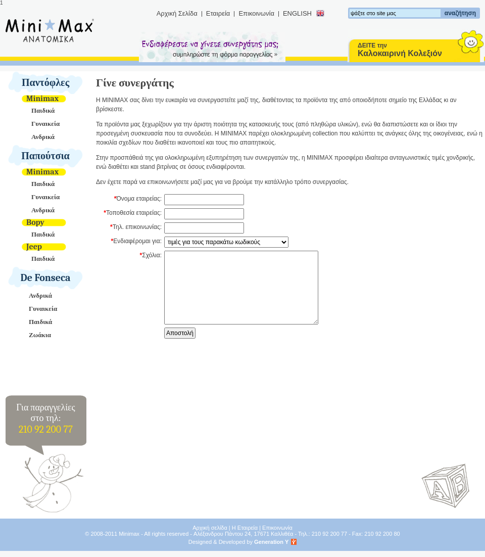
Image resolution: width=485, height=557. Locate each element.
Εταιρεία (218, 13)
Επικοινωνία (256, 13)
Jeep (34, 246)
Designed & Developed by (238, 542)
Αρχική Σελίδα (177, 13)
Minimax (42, 98)
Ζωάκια (40, 335)
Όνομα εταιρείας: (139, 198)
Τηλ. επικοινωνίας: (137, 226)
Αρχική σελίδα (209, 528)
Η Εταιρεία (245, 528)
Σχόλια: (152, 255)
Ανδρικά (43, 137)
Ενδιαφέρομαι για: (137, 241)
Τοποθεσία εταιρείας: (134, 212)
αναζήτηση (460, 13)
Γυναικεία (45, 123)
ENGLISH (297, 13)
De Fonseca (46, 278)
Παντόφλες (45, 82)
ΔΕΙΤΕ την (400, 50)
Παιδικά (43, 110)
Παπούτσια (45, 156)
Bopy (35, 222)
